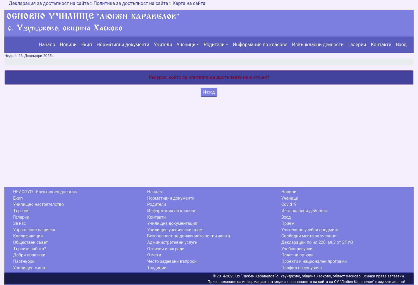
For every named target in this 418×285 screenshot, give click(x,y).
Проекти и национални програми (314, 261)
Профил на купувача (301, 267)
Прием (288, 223)
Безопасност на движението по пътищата (188, 236)
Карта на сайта (189, 3)
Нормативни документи (123, 44)
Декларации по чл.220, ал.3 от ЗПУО (317, 242)
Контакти (381, 44)
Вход (401, 44)
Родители (214, 44)
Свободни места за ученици (309, 236)
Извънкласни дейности (317, 44)
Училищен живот (30, 267)
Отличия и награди (165, 248)
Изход (209, 92)
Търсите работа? (29, 248)
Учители (163, 44)
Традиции (156, 267)
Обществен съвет (30, 242)
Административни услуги (172, 242)
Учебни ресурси (296, 248)
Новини (68, 44)
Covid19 (289, 204)
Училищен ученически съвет (175, 229)
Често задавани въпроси (172, 261)
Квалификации (28, 236)
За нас (19, 223)
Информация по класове (260, 44)
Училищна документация (172, 223)
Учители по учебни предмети (310, 229)
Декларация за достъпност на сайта (49, 3)
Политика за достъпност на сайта (131, 3)
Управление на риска (34, 229)
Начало (47, 44)
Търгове (21, 210)
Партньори (24, 261)
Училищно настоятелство (38, 204)
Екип (86, 44)
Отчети (154, 255)
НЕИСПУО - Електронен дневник (45, 191)
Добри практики (29, 255)
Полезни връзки (297, 255)
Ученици (186, 44)
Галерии (357, 44)
